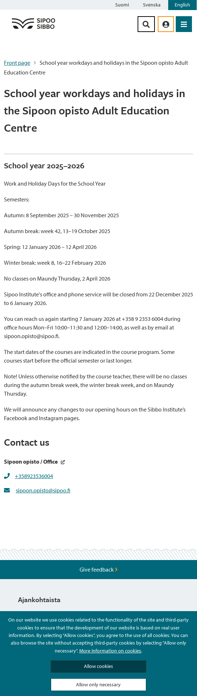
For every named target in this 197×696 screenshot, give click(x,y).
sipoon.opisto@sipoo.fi (43, 490)
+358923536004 (34, 475)
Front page (17, 62)
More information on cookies (110, 650)
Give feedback (99, 569)
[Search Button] (146, 24)
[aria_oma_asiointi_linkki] (166, 24)
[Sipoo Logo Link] (33, 28)
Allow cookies (98, 666)
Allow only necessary (98, 684)
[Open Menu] (184, 24)
